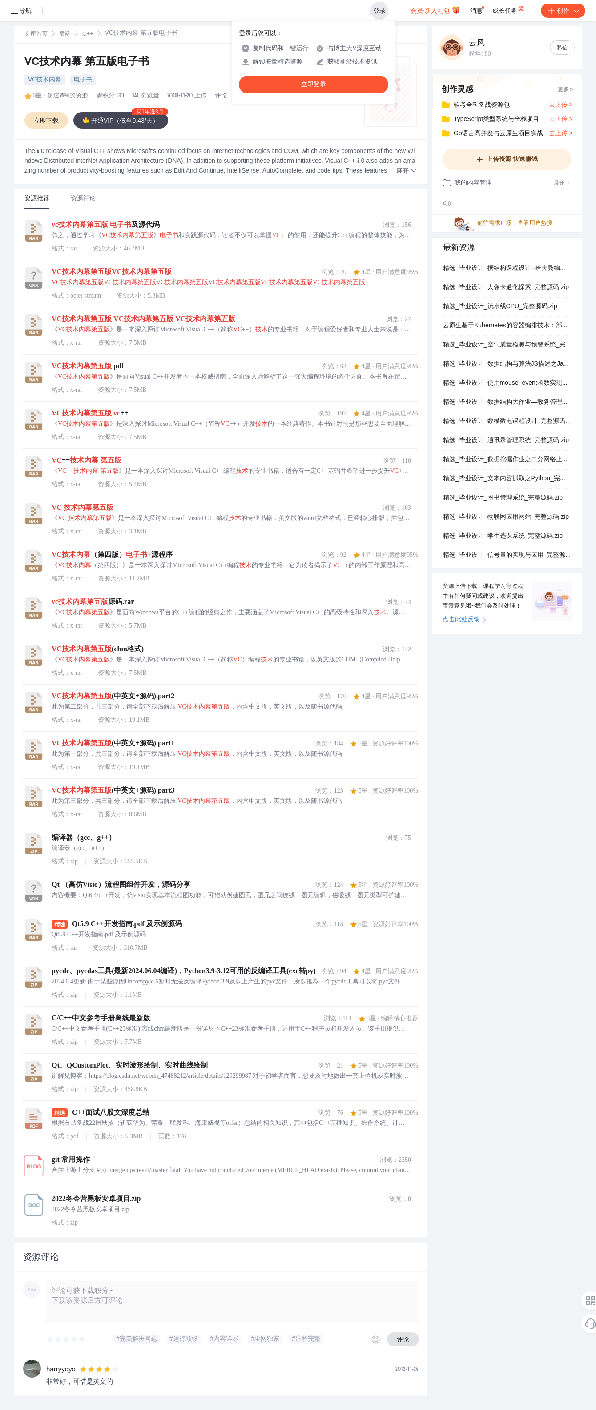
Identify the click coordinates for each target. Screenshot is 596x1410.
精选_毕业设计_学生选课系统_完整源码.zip (503, 536)
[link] (36, 34)
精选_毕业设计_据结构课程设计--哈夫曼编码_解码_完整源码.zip (507, 269)
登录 (379, 10)
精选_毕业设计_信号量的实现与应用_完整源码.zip (507, 555)
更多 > (565, 90)
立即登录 (313, 84)
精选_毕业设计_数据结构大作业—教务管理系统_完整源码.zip (507, 402)
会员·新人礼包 (435, 9)
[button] (406, 171)
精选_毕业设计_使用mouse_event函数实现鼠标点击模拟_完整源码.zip (507, 383)
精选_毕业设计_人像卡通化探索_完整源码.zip (506, 288)
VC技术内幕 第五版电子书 (86, 62)
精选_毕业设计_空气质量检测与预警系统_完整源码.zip (507, 345)
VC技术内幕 (44, 80)
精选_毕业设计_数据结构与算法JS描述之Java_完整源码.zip (507, 364)
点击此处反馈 (465, 620)
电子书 (83, 80)
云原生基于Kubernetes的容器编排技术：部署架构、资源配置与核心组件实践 (507, 326)
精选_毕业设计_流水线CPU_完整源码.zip (500, 307)
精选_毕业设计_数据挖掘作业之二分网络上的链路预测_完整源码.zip (507, 460)
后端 (65, 34)
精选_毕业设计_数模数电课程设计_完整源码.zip (507, 422)
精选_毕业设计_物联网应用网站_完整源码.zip (506, 517)
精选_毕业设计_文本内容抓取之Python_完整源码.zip (507, 479)
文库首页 (36, 34)
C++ (87, 34)
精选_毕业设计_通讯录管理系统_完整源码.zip (506, 441)
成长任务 (508, 9)
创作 (563, 10)
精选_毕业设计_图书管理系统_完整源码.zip (503, 498)
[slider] (66, 1339)
